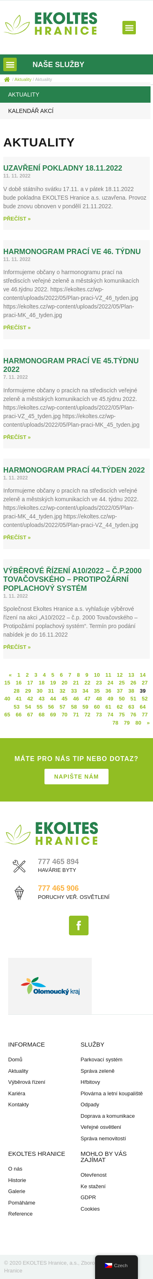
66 (19, 715)
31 (51, 691)
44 (53, 699)
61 (108, 707)
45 (64, 699)
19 (53, 683)
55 (39, 707)
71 (76, 715)
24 (110, 683)
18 (41, 683)
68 (41, 715)
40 (7, 699)
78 (115, 723)
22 (87, 683)
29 (28, 691)
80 (138, 723)
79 (127, 723)
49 (110, 699)
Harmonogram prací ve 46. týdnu (72, 252)
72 (87, 715)
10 (97, 675)
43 (41, 699)
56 (51, 707)
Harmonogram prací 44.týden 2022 (74, 470)
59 (85, 707)
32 (62, 691)
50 (121, 699)
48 (99, 699)
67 (30, 715)
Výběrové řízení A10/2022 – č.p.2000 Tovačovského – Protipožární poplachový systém (72, 579)
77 (145, 715)
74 (110, 715)
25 (121, 683)
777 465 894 (58, 862)
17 (30, 683)
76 (133, 715)
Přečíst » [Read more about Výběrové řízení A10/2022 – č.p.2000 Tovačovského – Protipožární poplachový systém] (17, 647)
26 (133, 683)
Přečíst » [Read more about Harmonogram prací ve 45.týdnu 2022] (17, 437)
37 (119, 691)
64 (143, 707)
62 (119, 707)
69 (53, 715)
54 (28, 707)
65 (7, 715)
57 (62, 707)
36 (108, 691)
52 (145, 699)
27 (145, 683)
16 (19, 683)
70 (64, 715)
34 (85, 691)
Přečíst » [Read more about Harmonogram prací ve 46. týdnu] (17, 327)
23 (99, 683)
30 (39, 691)
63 (131, 707)
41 (19, 699)
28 (17, 691)
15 (7, 683)
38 (131, 691)
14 (143, 675)
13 (131, 675)
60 (97, 707)
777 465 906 (58, 888)
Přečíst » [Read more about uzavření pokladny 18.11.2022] (17, 219)
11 (108, 675)
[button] (129, 27)
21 (76, 683)
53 (17, 707)
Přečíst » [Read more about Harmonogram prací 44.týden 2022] (17, 537)
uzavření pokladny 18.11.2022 (62, 168)
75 (121, 715)
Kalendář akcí (30, 111)
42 (30, 699)
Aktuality (23, 94)
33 (74, 691)
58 (74, 707)
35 (97, 691)
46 (76, 699)
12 (119, 675)
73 (99, 715)
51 (133, 699)
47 (87, 699)
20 (64, 683)
